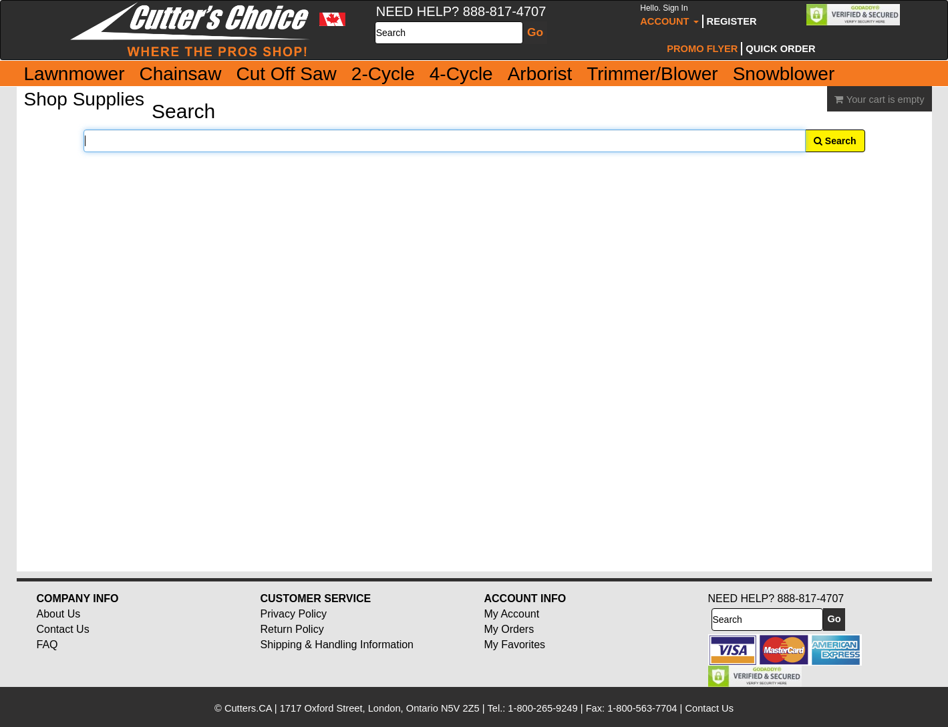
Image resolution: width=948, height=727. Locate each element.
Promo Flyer (702, 48)
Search (835, 141)
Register (732, 21)
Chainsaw (180, 73)
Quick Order (780, 48)
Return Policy (292, 629)
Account (669, 15)
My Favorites (515, 644)
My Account (512, 614)
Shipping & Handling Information (337, 644)
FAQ (47, 644)
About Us (59, 614)
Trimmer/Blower (652, 73)
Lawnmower (74, 73)
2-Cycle (383, 73)
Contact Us (63, 629)
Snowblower (784, 73)
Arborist (540, 73)
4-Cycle (461, 73)
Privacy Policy (294, 614)
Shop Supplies (84, 99)
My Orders (509, 629)
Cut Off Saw (286, 73)
